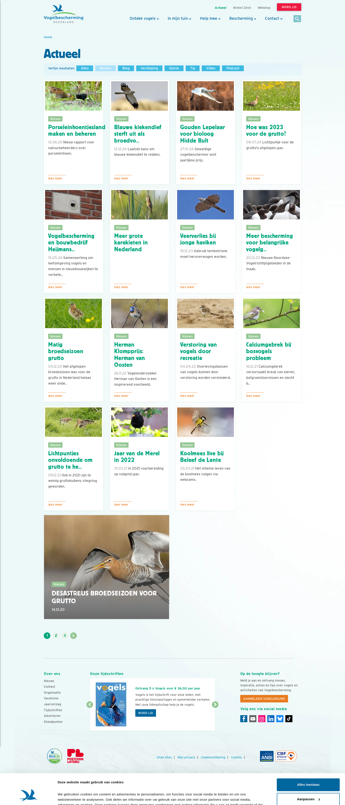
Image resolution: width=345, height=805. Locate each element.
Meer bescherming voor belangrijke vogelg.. (269, 243)
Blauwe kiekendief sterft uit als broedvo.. (137, 134)
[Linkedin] (270, 718)
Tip (192, 68)
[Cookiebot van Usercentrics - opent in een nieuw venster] (28, 796)
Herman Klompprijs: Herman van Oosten (129, 354)
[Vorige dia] (89, 718)
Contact (272, 18)
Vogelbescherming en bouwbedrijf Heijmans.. (71, 243)
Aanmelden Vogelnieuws (264, 698)
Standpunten (53, 722)
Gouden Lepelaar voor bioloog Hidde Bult (202, 134)
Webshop (264, 7)
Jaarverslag (52, 704)
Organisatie (52, 692)
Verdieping (149, 68)
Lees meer (55, 178)
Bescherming (241, 18)
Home (48, 37)
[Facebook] (243, 718)
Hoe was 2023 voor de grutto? (266, 130)
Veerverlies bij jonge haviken (198, 239)
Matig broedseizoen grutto (65, 351)
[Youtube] (252, 718)
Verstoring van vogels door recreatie (198, 351)
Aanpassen (308, 773)
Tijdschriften (53, 710)
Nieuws (105, 68)
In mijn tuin (178, 18)
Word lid (145, 713)
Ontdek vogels (143, 18)
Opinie (174, 68)
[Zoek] (297, 19)
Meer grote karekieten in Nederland (131, 243)
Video (210, 68)
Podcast (232, 68)
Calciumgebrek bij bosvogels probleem (268, 351)
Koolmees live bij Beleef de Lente (202, 456)
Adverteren (52, 716)
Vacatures (51, 698)
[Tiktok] (288, 718)
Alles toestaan (308, 759)
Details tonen (68, 796)
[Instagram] (261, 718)
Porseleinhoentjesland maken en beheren (77, 130)
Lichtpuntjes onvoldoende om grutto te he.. (70, 460)
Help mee (208, 18)
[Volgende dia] (215, 718)
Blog (126, 68)
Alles (85, 68)
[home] (63, 13)
